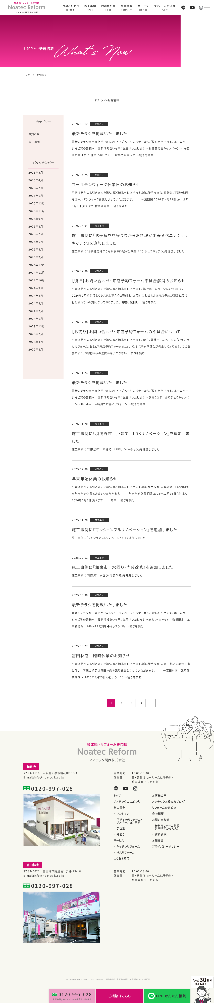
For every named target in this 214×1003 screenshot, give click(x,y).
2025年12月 (36, 203)
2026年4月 (35, 180)
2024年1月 (35, 319)
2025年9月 (35, 219)
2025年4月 (35, 249)
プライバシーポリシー (166, 846)
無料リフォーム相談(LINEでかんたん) (167, 827)
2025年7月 (35, 234)
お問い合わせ (160, 819)
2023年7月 (35, 334)
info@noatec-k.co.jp (49, 777)
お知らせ (33, 134)
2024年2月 (35, 311)
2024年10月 (36, 280)
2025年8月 (35, 226)
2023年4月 (35, 342)
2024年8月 (35, 296)
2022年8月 (35, 349)
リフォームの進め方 (164, 807)
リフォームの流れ (164, 6)
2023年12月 (36, 326)
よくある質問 (122, 858)
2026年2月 (35, 188)
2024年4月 (35, 303)
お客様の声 (108, 6)
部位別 (121, 828)
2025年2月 (35, 257)
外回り (121, 834)
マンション (123, 813)
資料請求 (161, 834)
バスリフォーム (126, 852)
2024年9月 (35, 288)
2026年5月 (35, 172)
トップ (26, 75)
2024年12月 (36, 265)
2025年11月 (36, 211)
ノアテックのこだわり (127, 801)
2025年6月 (35, 242)
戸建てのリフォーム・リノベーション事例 (129, 821)
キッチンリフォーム (128, 846)
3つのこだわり (70, 6)
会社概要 (126, 6)
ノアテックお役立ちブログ (168, 801)
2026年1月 (35, 196)
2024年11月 (36, 272)
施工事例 (90, 6)
